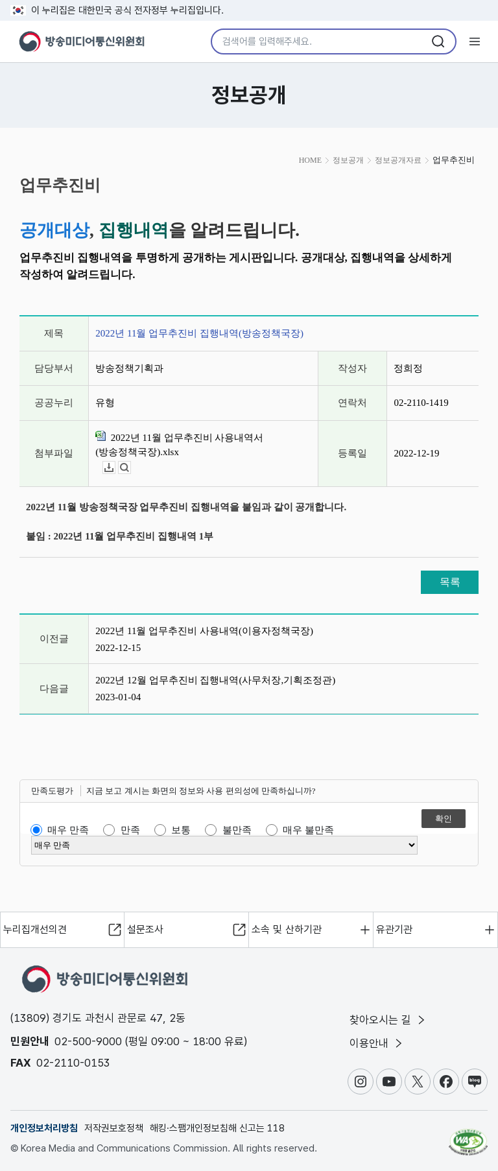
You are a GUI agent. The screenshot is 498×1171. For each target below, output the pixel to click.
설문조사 (145, 929)
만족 (130, 830)
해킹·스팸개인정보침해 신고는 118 (217, 1128)
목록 (450, 581)
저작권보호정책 (113, 1128)
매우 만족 (68, 830)
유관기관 (394, 929)
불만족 (237, 830)
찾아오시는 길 (388, 1019)
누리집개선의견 (35, 929)
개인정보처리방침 (44, 1128)
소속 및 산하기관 (287, 929)
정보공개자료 (398, 160)
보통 (181, 830)
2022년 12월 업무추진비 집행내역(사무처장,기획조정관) (215, 680)
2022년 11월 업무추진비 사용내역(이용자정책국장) (204, 631)
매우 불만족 (308, 830)
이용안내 (377, 1043)
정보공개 (348, 160)
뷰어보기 (130, 467)
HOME (310, 160)
